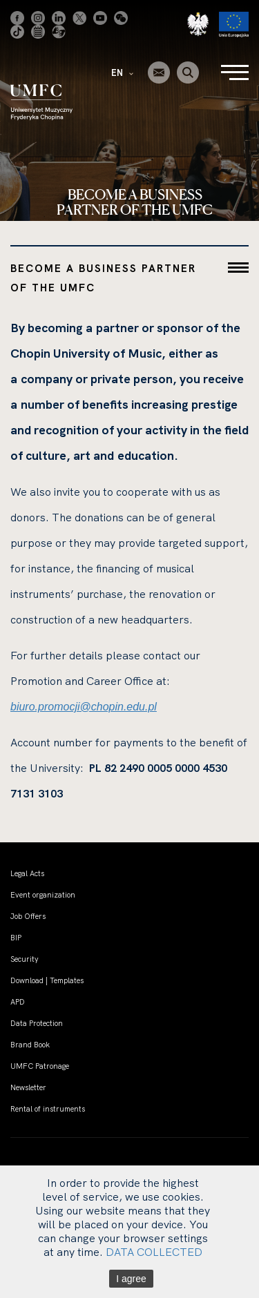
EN (122, 72)
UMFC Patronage (39, 1066)
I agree (131, 1278)
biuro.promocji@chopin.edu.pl (83, 707)
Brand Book (30, 1044)
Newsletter (28, 1087)
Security (24, 959)
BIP (15, 937)
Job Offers (28, 916)
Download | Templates (47, 980)
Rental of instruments (47, 1109)
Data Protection (36, 1023)
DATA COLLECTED (154, 1252)
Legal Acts (27, 873)
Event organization (42, 895)
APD (17, 1002)
